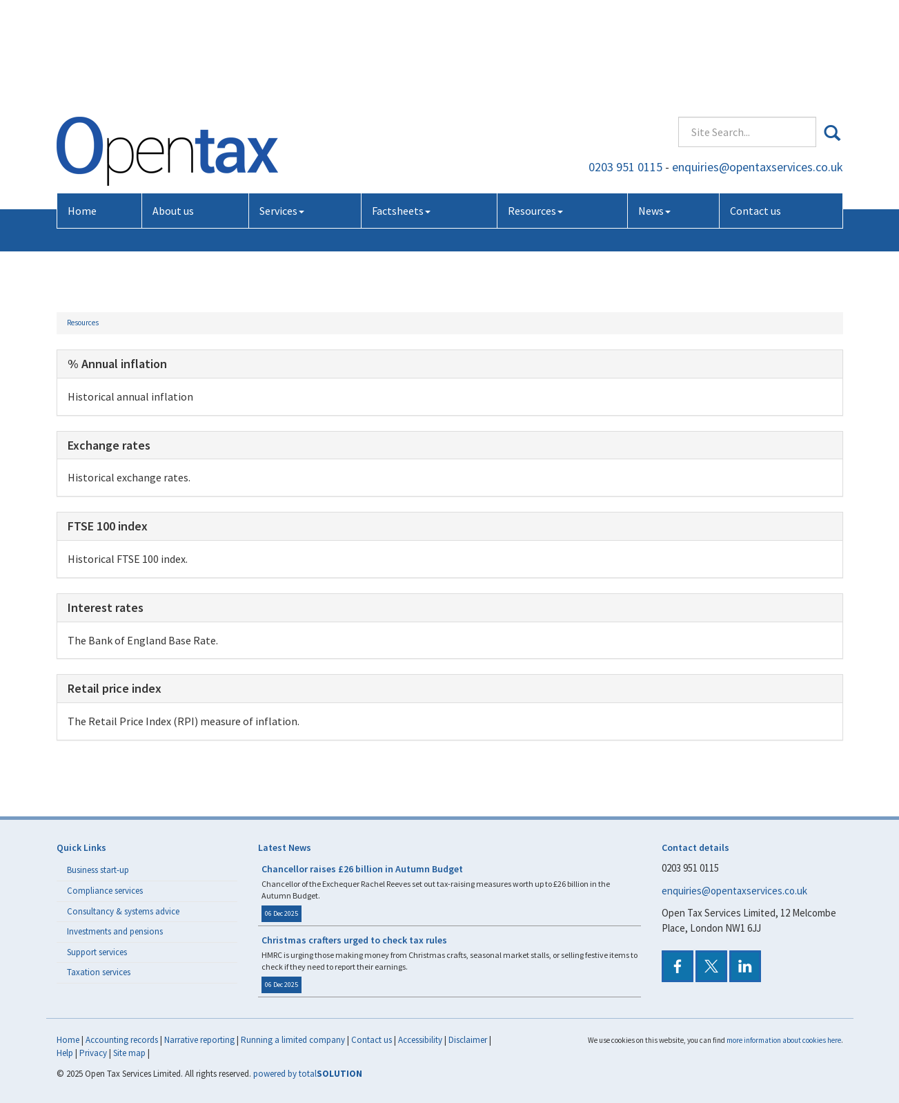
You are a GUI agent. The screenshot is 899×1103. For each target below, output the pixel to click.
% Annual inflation (117, 364)
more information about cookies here (784, 1040)
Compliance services (105, 890)
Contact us (755, 109)
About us (173, 109)
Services (281, 109)
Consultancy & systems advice (123, 911)
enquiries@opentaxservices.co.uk (757, 65)
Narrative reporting (199, 1040)
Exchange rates (109, 445)
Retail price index (114, 688)
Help (65, 1053)
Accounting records (122, 1040)
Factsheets (401, 109)
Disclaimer (467, 1040)
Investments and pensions (115, 931)
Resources (535, 109)
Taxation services (98, 972)
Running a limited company (293, 1040)
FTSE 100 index (108, 526)
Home (82, 109)
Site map (129, 1053)
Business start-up (98, 870)
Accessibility (420, 1040)
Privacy (93, 1053)
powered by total (307, 1074)
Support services (97, 952)
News (654, 109)
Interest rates (106, 607)
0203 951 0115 (625, 65)
